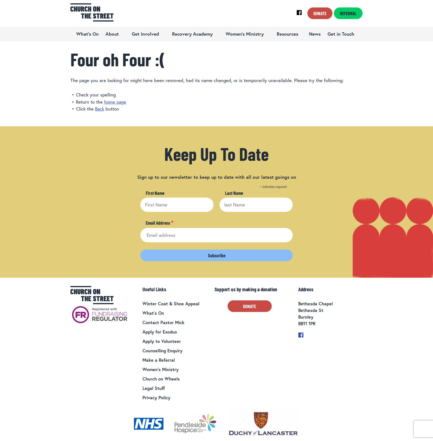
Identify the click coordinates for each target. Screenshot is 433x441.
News (315, 34)
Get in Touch (341, 34)
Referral (348, 13)
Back (100, 109)
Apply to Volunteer (161, 341)
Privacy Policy (156, 397)
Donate (319, 13)
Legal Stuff (153, 388)
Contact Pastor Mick (163, 322)
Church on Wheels (161, 378)
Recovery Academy (192, 34)
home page (115, 102)
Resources (287, 34)
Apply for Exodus (159, 331)
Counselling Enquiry (162, 350)
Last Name (234, 193)
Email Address (159, 223)
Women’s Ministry (245, 34)
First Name (155, 193)
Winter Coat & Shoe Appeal (170, 303)
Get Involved (145, 34)
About (112, 34)
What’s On (87, 34)
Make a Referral (158, 360)
